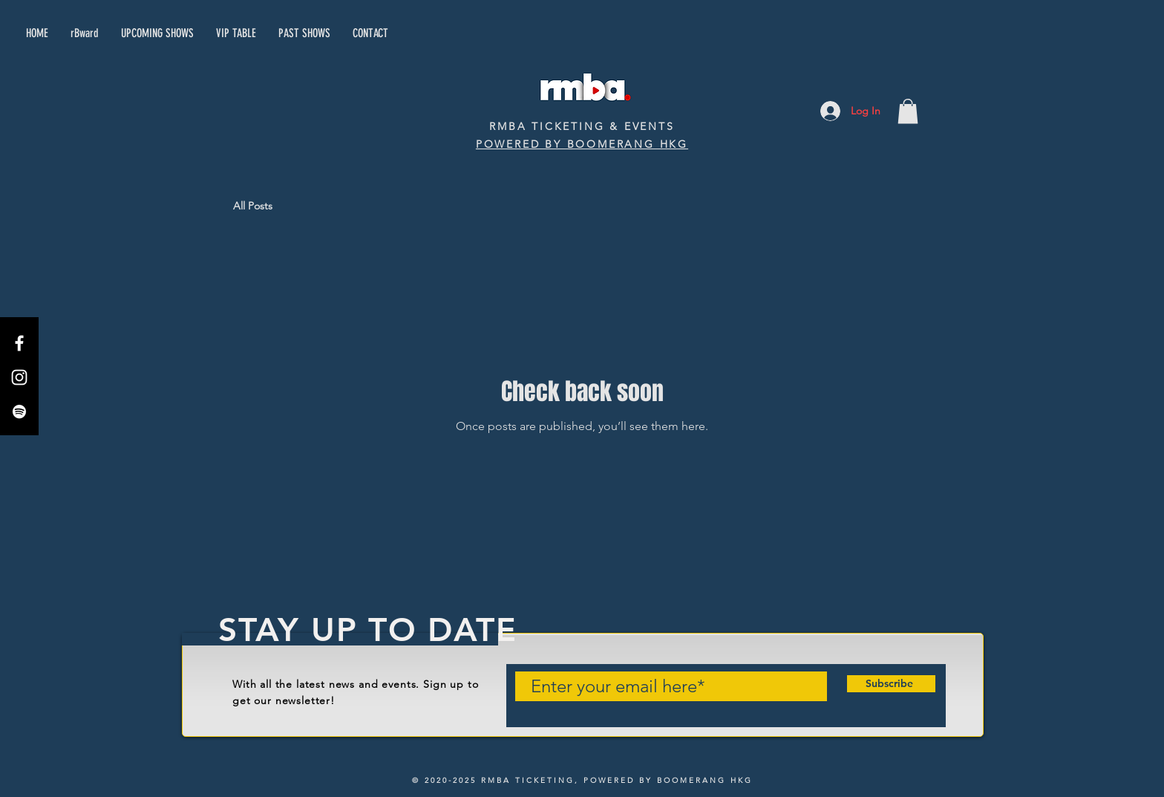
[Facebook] (19, 343)
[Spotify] (19, 411)
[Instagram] (19, 377)
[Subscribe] (889, 684)
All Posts (252, 205)
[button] (907, 111)
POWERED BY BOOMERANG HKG (582, 144)
